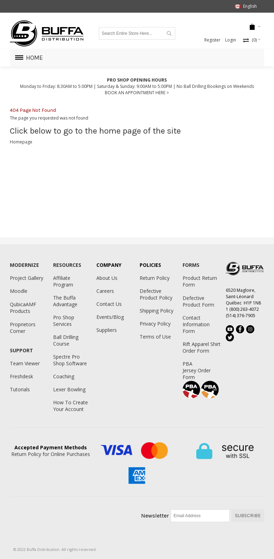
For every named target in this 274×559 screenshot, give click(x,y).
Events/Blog (110, 317)
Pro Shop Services (63, 320)
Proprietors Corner (23, 327)
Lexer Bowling (69, 389)
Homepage (21, 142)
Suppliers (106, 330)
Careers (105, 291)
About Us (106, 278)
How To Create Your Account (70, 405)
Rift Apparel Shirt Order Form (202, 347)
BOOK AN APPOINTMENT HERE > (137, 93)
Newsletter (155, 515)
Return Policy (155, 278)
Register (212, 40)
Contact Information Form (196, 324)
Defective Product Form (198, 301)
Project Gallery (26, 278)
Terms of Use (155, 336)
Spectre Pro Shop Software (70, 360)
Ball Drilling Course (65, 340)
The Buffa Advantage (65, 301)
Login (230, 40)
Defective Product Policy (156, 294)
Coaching (63, 376)
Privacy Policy (155, 323)
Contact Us (109, 304)
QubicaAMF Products (23, 307)
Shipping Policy (156, 310)
